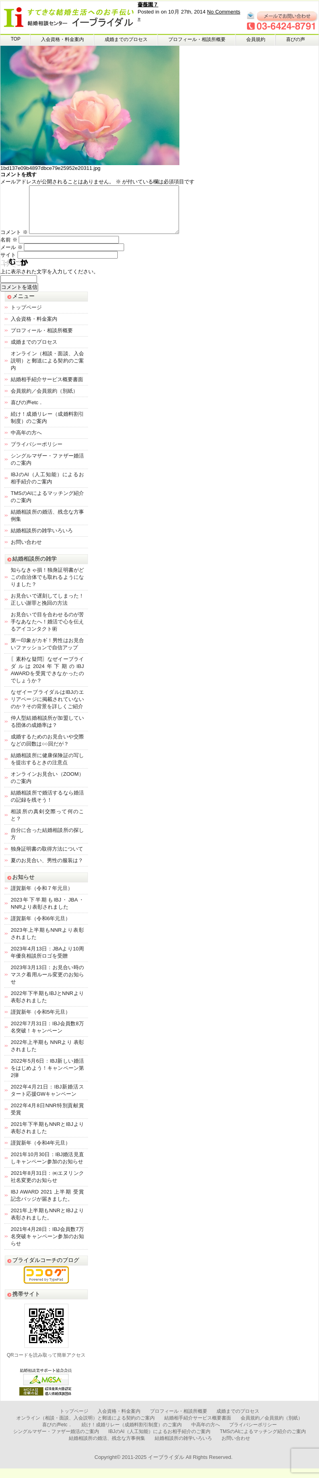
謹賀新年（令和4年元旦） (40, 1152)
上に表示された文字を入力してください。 (49, 281)
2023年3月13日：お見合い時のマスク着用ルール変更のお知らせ (47, 984)
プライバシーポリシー (36, 454)
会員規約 (255, 39)
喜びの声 (295, 39)
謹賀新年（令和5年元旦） (40, 1021)
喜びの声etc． (27, 412)
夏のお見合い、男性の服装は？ (47, 870)
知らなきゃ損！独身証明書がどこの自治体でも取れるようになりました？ (47, 586)
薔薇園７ (148, 5)
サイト (8, 264)
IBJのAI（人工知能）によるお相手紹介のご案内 (159, 1441)
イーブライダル (166, 1467)
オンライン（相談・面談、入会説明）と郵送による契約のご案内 (47, 370)
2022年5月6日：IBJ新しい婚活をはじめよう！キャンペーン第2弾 (47, 1077)
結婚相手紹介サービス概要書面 (47, 389)
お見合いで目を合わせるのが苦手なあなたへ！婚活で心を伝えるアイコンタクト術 (47, 631)
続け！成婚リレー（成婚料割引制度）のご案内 (132, 1434)
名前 (9, 249)
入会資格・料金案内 (62, 39)
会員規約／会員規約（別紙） (44, 400)
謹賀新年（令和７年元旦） (42, 898)
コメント (14, 242)
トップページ (26, 317)
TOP (15, 39)
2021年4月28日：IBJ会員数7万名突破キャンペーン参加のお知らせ (47, 1246)
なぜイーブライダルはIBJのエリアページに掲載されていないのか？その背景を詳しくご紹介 (47, 709)
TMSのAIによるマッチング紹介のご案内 (263, 1441)
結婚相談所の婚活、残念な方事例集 (107, 1448)
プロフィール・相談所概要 (197, 39)
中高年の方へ (26, 442)
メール (11, 257)
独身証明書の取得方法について (47, 858)
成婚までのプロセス (126, 39)
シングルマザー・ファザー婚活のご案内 (56, 1441)
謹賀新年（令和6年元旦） (40, 928)
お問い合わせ (26, 552)
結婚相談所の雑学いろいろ (42, 540)
